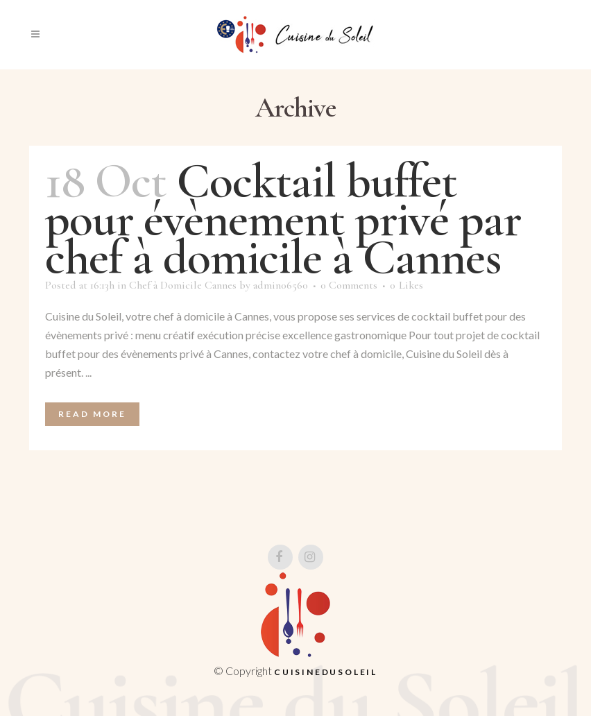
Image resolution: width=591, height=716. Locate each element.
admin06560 (280, 285)
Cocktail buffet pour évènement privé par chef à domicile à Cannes (283, 219)
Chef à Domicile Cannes (183, 285)
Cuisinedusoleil (325, 672)
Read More (92, 414)
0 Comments (348, 285)
